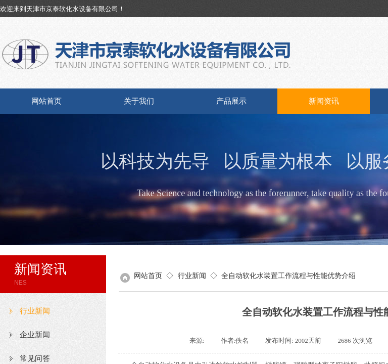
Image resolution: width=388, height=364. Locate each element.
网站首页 (46, 101)
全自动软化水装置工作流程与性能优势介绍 (288, 275)
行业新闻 (35, 311)
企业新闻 (35, 335)
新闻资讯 (324, 101)
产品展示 (231, 101)
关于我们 (139, 101)
